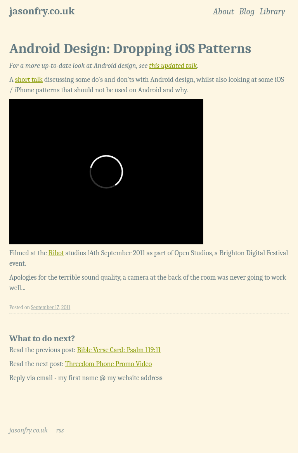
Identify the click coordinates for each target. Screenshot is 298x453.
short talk (29, 80)
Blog (247, 12)
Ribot (56, 253)
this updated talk (173, 66)
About (223, 12)
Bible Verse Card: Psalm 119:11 (119, 350)
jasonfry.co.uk (41, 11)
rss (60, 430)
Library (272, 12)
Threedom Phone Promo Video (108, 364)
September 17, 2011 (50, 307)
